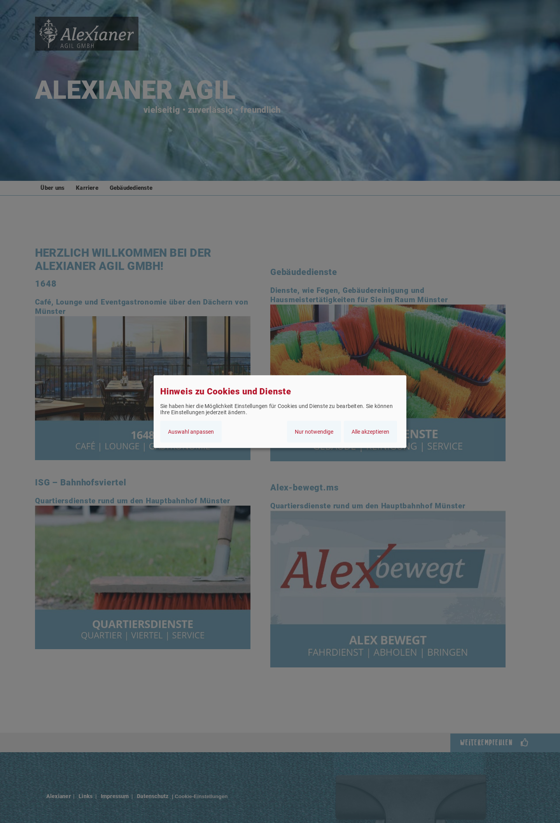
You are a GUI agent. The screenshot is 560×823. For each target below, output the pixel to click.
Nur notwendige (314, 431)
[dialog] (280, 411)
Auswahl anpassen (191, 431)
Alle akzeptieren (370, 431)
